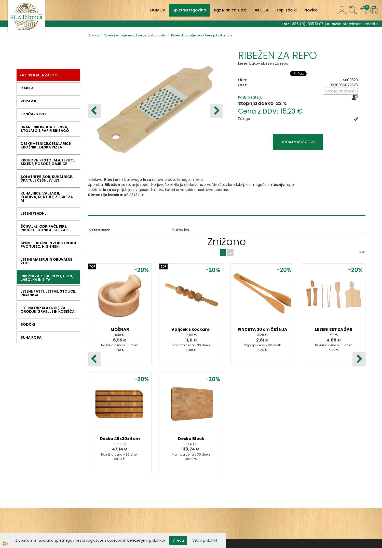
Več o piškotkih (205, 540)
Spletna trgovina (189, 10)
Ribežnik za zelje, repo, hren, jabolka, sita (201, 35)
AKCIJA (261, 10)
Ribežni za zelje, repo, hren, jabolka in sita (135, 35)
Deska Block (191, 439)
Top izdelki (286, 10)
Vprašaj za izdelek (340, 91)
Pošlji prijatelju (250, 97)
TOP (92, 266)
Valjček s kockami (191, 329)
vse (362, 251)
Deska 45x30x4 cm (120, 439)
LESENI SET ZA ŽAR (333, 329)
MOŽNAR (120, 329)
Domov (93, 35)
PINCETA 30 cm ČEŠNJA (262, 329)
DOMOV (157, 10)
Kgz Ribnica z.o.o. (230, 10)
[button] (216, 111)
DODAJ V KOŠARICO (298, 141)
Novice (311, 10)
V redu (178, 540)
